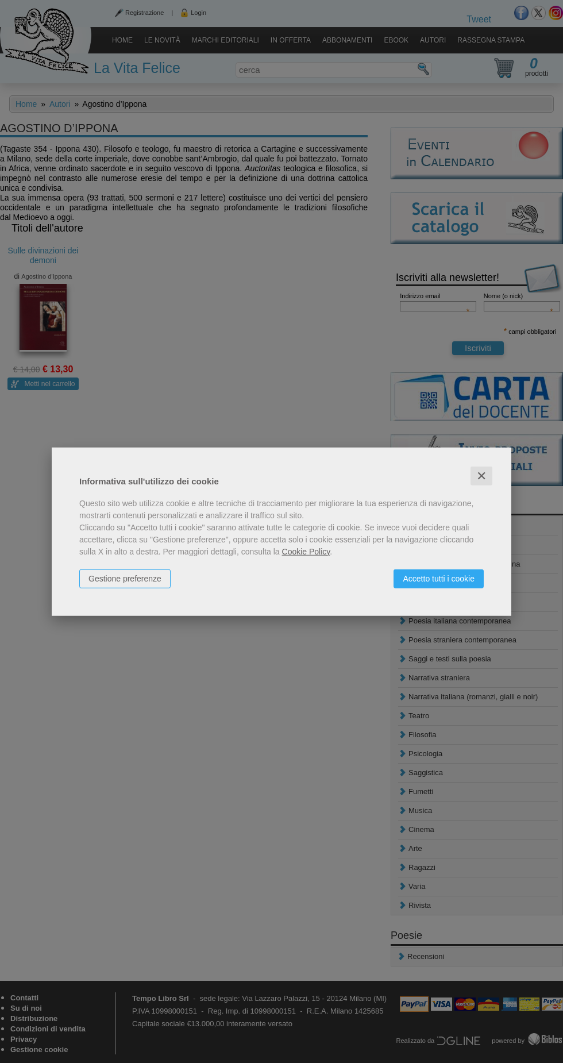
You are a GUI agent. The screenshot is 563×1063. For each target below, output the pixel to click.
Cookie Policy (306, 551)
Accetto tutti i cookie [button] (439, 578)
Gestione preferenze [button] (124, 578)
